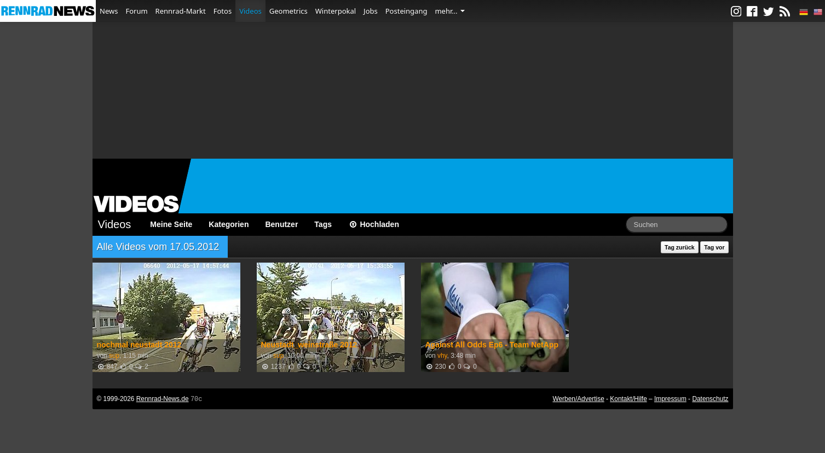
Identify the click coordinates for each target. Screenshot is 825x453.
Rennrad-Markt (180, 11)
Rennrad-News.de (162, 399)
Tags (323, 224)
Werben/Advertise (578, 399)
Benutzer (281, 224)
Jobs (371, 11)
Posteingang (406, 11)
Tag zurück (680, 247)
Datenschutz (710, 399)
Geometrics (288, 11)
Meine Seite (171, 224)
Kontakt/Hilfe (628, 399)
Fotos (223, 11)
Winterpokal (335, 11)
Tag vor (714, 247)
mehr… (449, 11)
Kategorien (229, 224)
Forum (136, 11)
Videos (250, 11)
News (109, 11)
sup (114, 355)
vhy (442, 355)
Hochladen (373, 224)
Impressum (670, 399)
